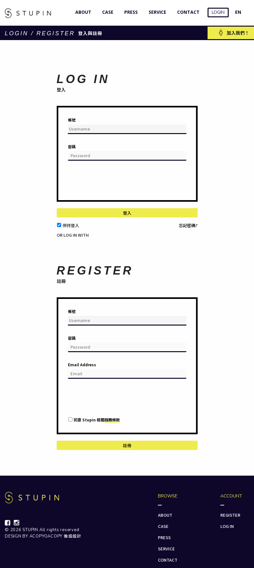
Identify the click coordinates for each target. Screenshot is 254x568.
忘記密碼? (188, 225)
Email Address (82, 364)
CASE (106, 12)
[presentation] (116, 182)
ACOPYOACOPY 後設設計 (55, 536)
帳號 (72, 120)
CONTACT (187, 12)
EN (238, 12)
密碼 (72, 146)
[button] (61, 240)
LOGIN (218, 12)
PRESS (129, 12)
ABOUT (81, 12)
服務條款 (112, 419)
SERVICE (156, 12)
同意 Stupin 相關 (97, 420)
